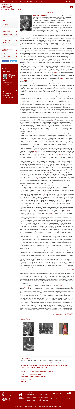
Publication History (6, 40)
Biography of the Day (7, 71)
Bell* (25, 80)
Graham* (44, 169)
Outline (3, 17)
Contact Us (29, 1)
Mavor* (69, 144)
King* (42, 241)
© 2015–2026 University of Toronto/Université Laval (63, 314)
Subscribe (35, 1)
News (12, 1)
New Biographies (6, 66)
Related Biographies (7, 34)
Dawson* (68, 77)
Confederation (6, 95)
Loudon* (56, 110)
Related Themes (6, 31)
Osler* (47, 172)
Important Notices (49, 406)
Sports (4, 91)
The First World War (7, 93)
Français (4, 1)
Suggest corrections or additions (39, 406)
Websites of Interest (57, 406)
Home (8, 1)
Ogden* (67, 154)
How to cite (5, 24)
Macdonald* (22, 205)
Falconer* (51, 213)
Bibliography (5, 20)
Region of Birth (5, 53)
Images (4, 22)
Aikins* (60, 154)
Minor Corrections (6, 68)
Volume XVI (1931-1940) (6, 4)
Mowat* (56, 72)
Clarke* (35, 155)
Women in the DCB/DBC (8, 97)
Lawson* (61, 78)
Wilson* (43, 194)
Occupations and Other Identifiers (7, 50)
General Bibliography (69, 313)
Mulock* (38, 178)
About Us (17, 1)
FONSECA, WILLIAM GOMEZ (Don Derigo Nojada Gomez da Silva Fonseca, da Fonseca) (9, 77)
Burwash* (35, 151)
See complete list (7, 100)
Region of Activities (6, 56)
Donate (40, 1)
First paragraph (6, 18)
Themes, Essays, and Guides (9, 89)
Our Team (22, 1)
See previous (6, 84)
